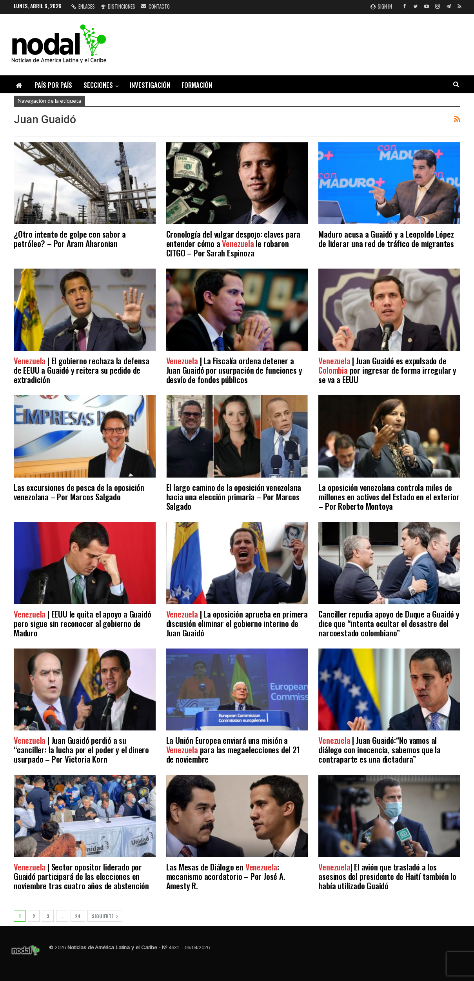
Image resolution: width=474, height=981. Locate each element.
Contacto (155, 6)
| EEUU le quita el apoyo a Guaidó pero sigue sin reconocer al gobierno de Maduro (82, 623)
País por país (53, 85)
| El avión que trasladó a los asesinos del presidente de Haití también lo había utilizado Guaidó (387, 876)
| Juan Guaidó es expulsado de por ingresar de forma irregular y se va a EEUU (387, 369)
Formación (197, 85)
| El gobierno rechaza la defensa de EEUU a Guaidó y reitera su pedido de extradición (81, 369)
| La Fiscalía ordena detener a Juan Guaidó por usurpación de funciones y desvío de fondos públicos (234, 369)
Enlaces (83, 6)
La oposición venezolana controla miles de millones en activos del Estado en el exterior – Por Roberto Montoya (388, 496)
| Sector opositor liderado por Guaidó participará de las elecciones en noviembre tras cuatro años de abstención (81, 876)
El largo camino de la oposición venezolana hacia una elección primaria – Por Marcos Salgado (233, 496)
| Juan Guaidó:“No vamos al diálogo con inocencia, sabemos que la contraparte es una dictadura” (379, 749)
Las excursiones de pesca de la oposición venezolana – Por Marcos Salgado (79, 492)
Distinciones (118, 6)
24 (78, 916)
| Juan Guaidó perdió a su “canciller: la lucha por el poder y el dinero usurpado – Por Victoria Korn (81, 749)
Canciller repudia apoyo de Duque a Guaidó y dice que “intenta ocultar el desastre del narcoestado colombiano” (388, 623)
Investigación (150, 85)
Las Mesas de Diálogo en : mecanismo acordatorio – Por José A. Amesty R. (225, 876)
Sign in (381, 6)
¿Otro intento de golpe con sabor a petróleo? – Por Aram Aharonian (70, 238)
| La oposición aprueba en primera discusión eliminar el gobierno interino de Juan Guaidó (237, 623)
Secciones (98, 85)
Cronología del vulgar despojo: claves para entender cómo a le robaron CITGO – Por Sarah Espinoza (233, 243)
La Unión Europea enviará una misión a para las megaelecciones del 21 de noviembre (233, 749)
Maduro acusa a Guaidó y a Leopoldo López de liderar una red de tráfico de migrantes (386, 238)
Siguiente (105, 916)
